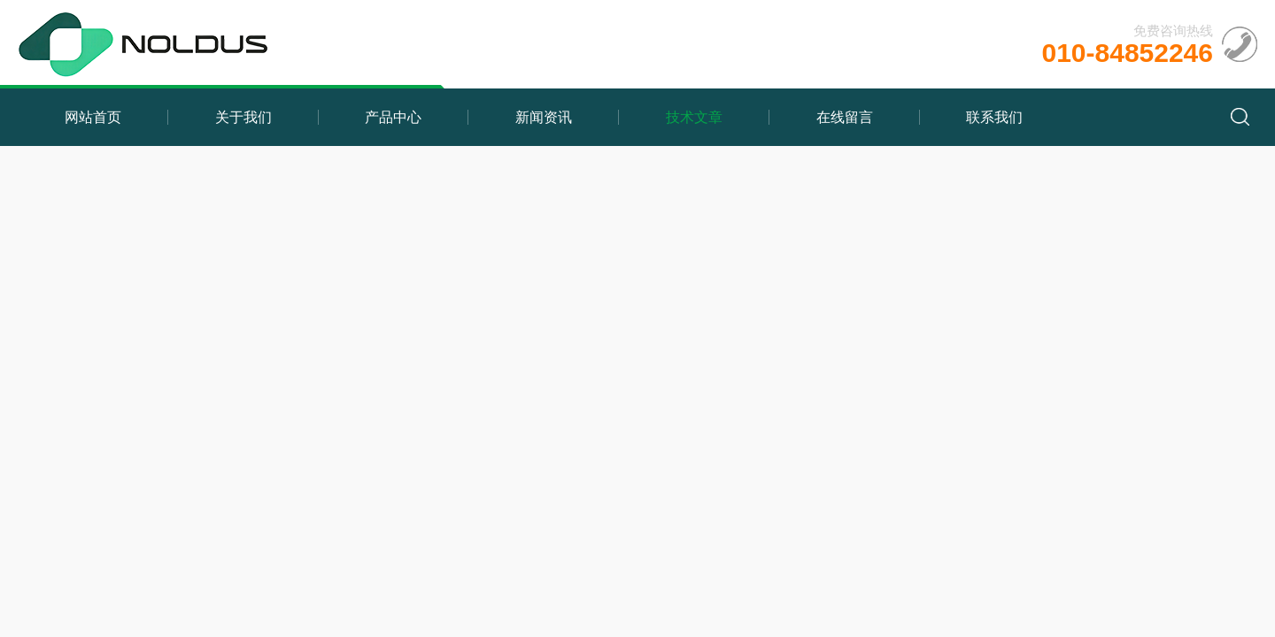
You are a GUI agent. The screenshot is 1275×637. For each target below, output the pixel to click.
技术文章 (694, 117)
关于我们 (243, 117)
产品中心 (393, 117)
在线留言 (844, 117)
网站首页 (93, 117)
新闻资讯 (543, 117)
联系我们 (994, 117)
